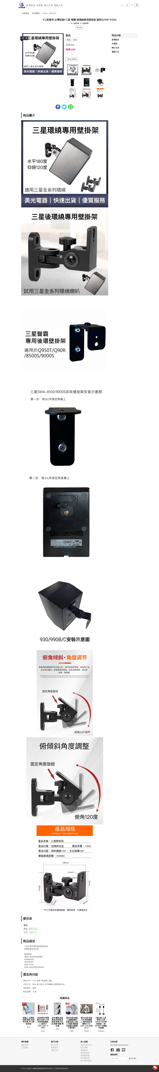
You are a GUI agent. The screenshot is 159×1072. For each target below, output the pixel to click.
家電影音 (30, 5)
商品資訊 (79, 27)
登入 (91, 1045)
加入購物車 (72, 59)
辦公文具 (48, 5)
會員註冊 (84, 1045)
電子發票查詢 (86, 1061)
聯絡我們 (24, 1045)
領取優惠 (132, 1058)
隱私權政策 (85, 1053)
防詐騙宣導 (85, 1058)
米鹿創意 (25, 13)
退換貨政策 (85, 1055)
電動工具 (58, 5)
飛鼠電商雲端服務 (61, 1068)
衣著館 (39, 5)
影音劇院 (36, 13)
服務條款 (84, 1050)
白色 (75, 40)
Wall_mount (49, 13)
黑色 (68, 40)
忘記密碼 (84, 1047)
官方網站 (24, 1047)
